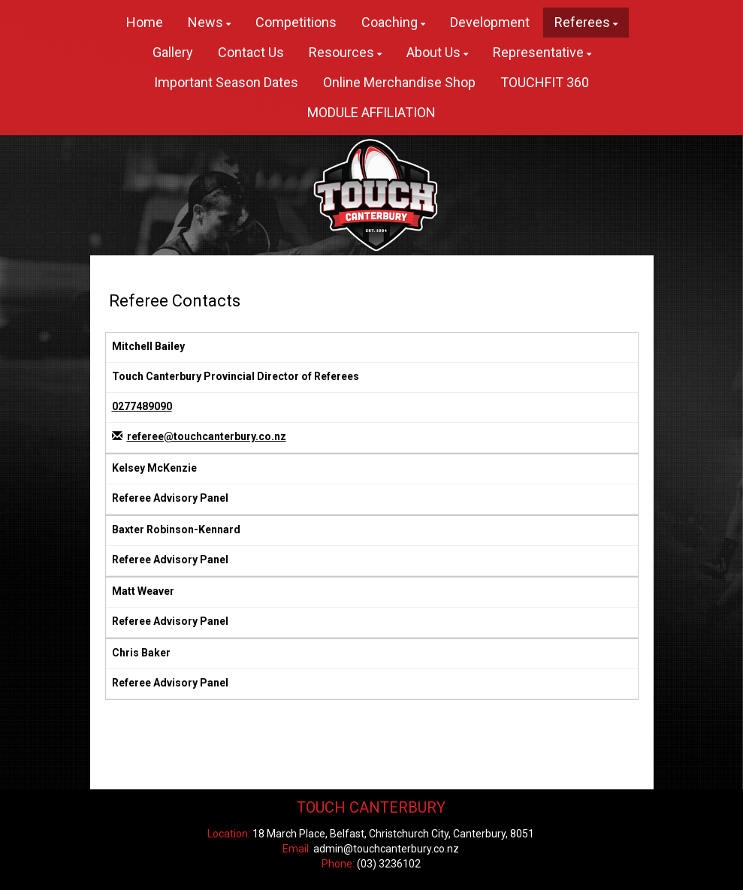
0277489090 (142, 406)
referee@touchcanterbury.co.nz (206, 436)
